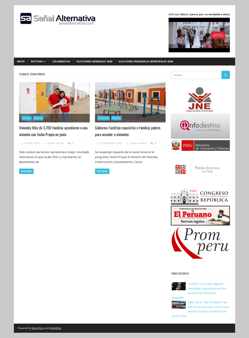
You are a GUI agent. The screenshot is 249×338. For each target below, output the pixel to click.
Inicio (21, 61)
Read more (26, 171)
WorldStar (55, 328)
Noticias (37, 61)
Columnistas (61, 61)
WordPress (38, 328)
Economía (103, 118)
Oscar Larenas (56, 143)
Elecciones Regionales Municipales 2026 (146, 61)
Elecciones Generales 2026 (94, 61)
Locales (26, 118)
